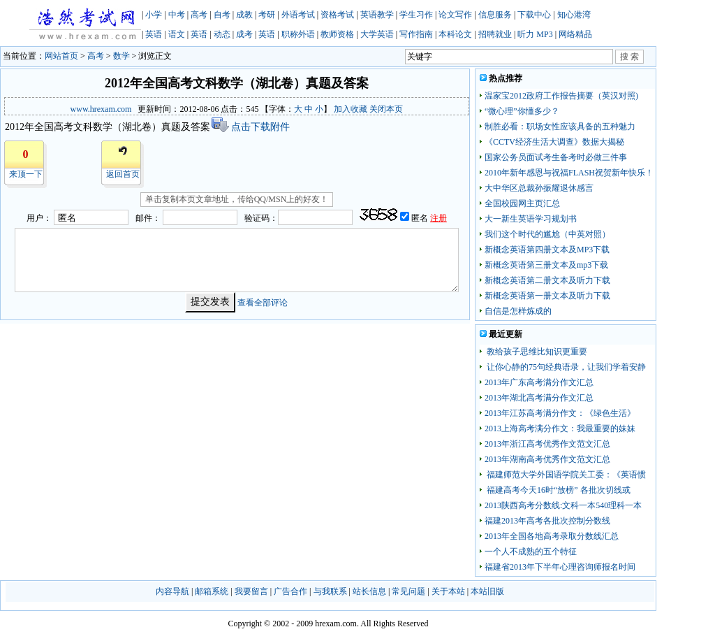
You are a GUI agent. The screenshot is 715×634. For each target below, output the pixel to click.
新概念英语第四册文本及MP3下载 (547, 249)
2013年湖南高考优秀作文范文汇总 (547, 459)
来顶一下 (26, 174)
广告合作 (290, 591)
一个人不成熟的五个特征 (531, 551)
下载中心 (534, 15)
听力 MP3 (534, 34)
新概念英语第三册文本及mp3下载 (546, 265)
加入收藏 (350, 109)
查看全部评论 (262, 302)
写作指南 (416, 34)
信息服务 (495, 15)
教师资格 (337, 34)
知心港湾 (574, 15)
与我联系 (330, 591)
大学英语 (377, 34)
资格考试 (337, 15)
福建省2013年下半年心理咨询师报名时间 (560, 567)
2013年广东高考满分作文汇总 (539, 382)
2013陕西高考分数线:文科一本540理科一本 (563, 505)
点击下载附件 (250, 127)
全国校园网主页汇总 (522, 203)
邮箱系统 (211, 591)
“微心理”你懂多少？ (522, 111)
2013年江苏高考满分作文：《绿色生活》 (560, 413)
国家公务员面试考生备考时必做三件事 (556, 157)
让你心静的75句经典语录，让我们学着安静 (565, 367)
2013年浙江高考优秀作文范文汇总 (547, 444)
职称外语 (298, 34)
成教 (244, 15)
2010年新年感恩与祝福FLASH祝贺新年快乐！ (569, 173)
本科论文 (455, 34)
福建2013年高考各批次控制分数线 (547, 521)
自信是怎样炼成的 (518, 311)
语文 (176, 34)
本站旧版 (487, 591)
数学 (121, 56)
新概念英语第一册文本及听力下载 (547, 296)
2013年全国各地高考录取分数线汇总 (552, 536)
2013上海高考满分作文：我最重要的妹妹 (560, 428)
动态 (222, 34)
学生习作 (416, 15)
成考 (244, 34)
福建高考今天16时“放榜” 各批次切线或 (558, 490)
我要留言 (251, 591)
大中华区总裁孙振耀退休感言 (539, 188)
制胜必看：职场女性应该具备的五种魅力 (560, 126)
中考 (176, 15)
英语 (153, 34)
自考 (222, 15)
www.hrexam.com (101, 109)
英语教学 (377, 15)
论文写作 (455, 15)
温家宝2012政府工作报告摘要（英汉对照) (561, 96)
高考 (199, 15)
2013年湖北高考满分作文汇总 (539, 398)
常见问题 (408, 591)
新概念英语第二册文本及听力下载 (547, 280)
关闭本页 (386, 109)
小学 (153, 15)
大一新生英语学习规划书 (531, 219)
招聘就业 (495, 34)
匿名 (420, 218)
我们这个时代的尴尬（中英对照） (547, 234)
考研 (266, 15)
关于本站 (448, 591)
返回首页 (123, 174)
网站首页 (61, 56)
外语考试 (298, 15)
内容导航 (172, 591)
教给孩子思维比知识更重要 (536, 351)
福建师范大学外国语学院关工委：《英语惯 (565, 475)
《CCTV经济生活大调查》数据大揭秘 (554, 142)
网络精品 (575, 34)
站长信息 (369, 591)
